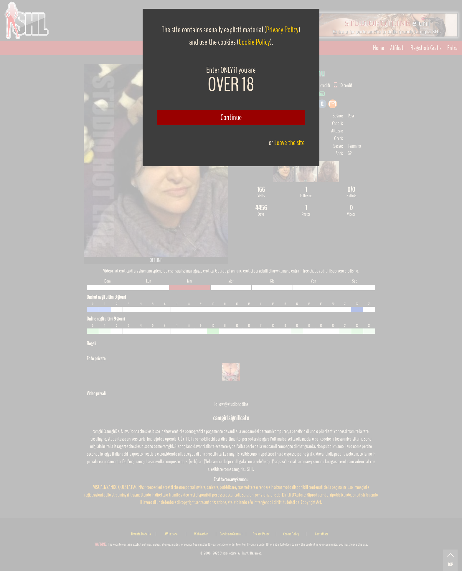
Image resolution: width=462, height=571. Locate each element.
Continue (231, 117)
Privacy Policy (282, 29)
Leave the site (289, 142)
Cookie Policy (254, 42)
